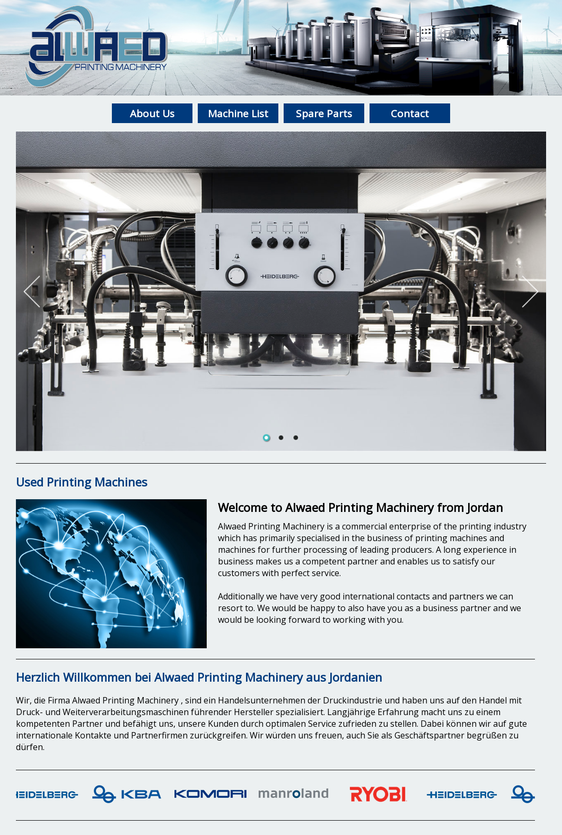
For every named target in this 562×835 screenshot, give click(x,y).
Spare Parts (324, 113)
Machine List (238, 113)
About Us (152, 113)
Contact (410, 113)
